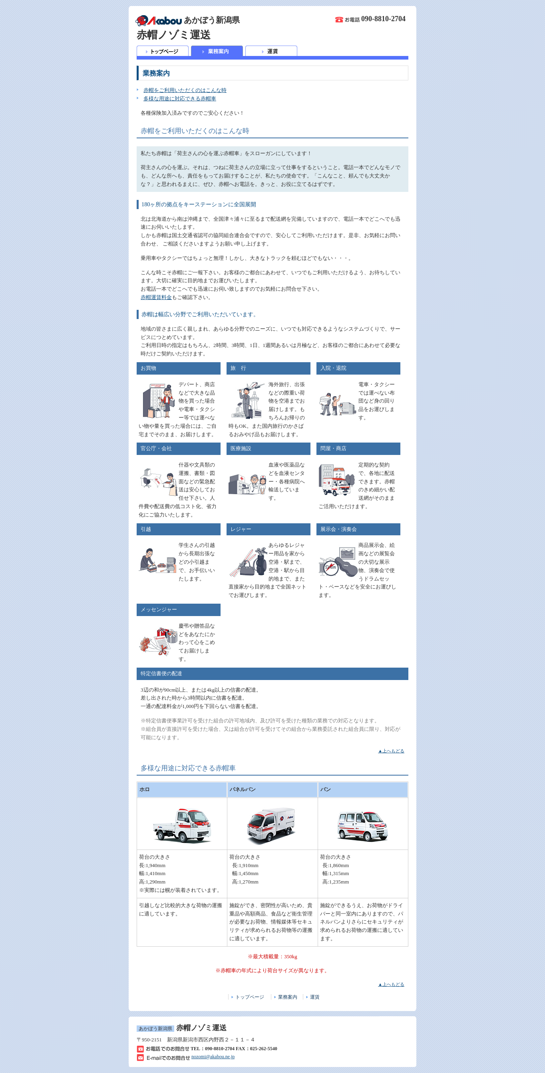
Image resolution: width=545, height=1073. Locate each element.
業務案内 (287, 997)
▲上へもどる (391, 750)
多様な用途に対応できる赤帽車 (179, 99)
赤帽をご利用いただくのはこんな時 (185, 90)
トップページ (249, 997)
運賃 (315, 997)
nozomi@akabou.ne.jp (213, 1056)
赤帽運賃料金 (156, 297)
